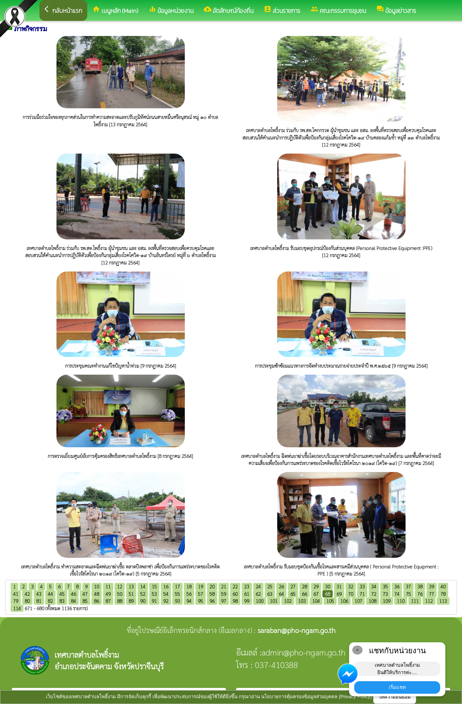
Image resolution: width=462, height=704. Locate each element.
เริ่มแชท (397, 687)
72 (373, 594)
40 (443, 586)
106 (344, 601)
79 (15, 601)
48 (96, 594)
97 (223, 601)
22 (235, 586)
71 (362, 594)
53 (154, 594)
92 (165, 601)
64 (281, 594)
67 (316, 594)
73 (385, 594)
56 (189, 594)
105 (330, 601)
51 (131, 594)
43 (38, 594)
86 (96, 601)
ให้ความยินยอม (395, 697)
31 (339, 586)
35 (385, 586)
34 (373, 586)
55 (177, 594)
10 (96, 586)
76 (420, 594)
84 (73, 601)
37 (408, 586)
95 (200, 601)
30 (327, 586)
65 (292, 594)
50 (119, 594)
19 (200, 586)
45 (61, 594)
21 (223, 586)
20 (212, 586)
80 (27, 601)
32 (350, 586)
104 (316, 601)
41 (15, 594)
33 (362, 586)
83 (61, 601)
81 (38, 601)
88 (119, 601)
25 (269, 586)
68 (327, 594)
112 (429, 601)
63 (269, 594)
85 (85, 601)
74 (396, 594)
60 (235, 594)
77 (431, 594)
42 (27, 594)
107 (358, 601)
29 (316, 586)
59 (223, 594)
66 (304, 594)
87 (108, 601)
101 (274, 601)
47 (85, 594)
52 (142, 594)
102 (288, 601)
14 (142, 586)
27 (292, 586)
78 (443, 594)
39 (431, 586)
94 (189, 601)
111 (415, 601)
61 (246, 594)
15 (154, 586)
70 (350, 594)
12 (119, 586)
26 (281, 586)
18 (189, 586)
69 (339, 594)
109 (386, 601)
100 (259, 601)
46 (73, 594)
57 (200, 594)
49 (108, 594)
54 (165, 594)
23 (246, 586)
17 (177, 586)
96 (212, 601)
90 (142, 601)
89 (131, 601)
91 (154, 601)
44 (50, 594)
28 (304, 586)
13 (131, 586)
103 (302, 601)
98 (235, 601)
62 (258, 594)
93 (177, 601)
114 (17, 608)
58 (212, 594)
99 (246, 601)
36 (396, 586)
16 (165, 586)
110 (401, 601)
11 (108, 586)
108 (372, 601)
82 (50, 601)
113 (443, 601)
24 (258, 586)
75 (408, 594)
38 (420, 586)
